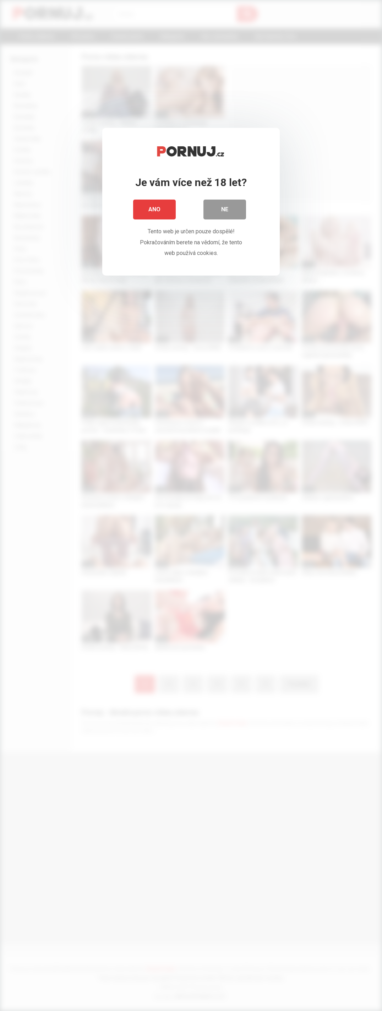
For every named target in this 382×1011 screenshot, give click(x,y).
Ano (154, 209)
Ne (224, 209)
